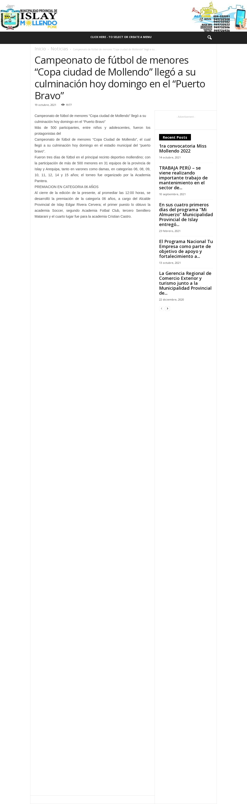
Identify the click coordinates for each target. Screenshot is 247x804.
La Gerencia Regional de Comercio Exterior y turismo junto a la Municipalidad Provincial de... (185, 283)
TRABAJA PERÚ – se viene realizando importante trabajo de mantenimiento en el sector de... (183, 178)
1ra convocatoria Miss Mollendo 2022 (182, 148)
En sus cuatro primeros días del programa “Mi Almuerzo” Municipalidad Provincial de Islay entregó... (186, 214)
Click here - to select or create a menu (121, 37)
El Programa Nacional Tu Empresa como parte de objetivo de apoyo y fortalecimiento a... (186, 248)
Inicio (40, 49)
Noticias (59, 49)
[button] (209, 37)
